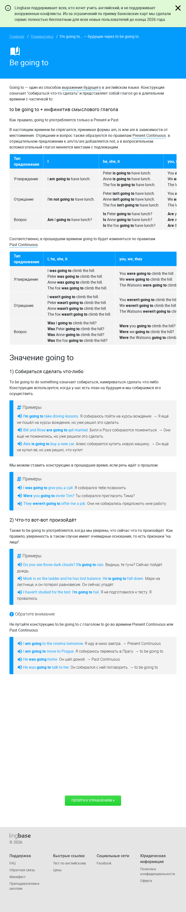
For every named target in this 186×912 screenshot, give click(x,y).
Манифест (17, 876)
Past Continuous (23, 244)
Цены (57, 870)
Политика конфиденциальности (157, 871)
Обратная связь (22, 870)
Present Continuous (149, 135)
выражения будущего (81, 87)
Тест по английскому (69, 863)
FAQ (12, 863)
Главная (16, 36)
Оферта (146, 880)
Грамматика (42, 36)
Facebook (104, 863)
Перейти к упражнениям (93, 800)
